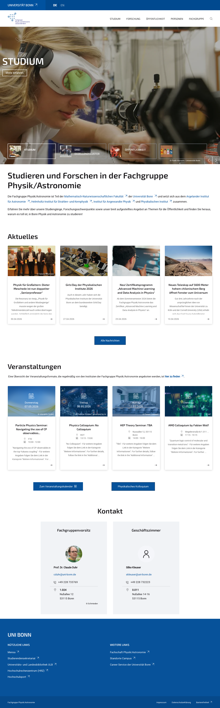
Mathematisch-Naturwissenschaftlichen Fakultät (96, 196)
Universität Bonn (23, 5)
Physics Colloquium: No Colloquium (84, 427)
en (62, 5)
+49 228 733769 (68, 582)
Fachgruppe (196, 18)
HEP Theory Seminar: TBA (136, 425)
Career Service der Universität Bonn (132, 664)
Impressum (161, 702)
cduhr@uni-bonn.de (65, 574)
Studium (115, 18)
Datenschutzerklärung (181, 702)
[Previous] (208, 160)
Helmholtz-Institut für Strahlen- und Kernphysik (61, 201)
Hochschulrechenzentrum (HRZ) (28, 670)
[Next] (216, 160)
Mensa (14, 652)
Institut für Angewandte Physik (114, 201)
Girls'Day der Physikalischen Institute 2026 (84, 286)
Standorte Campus (123, 658)
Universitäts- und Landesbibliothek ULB (32, 664)
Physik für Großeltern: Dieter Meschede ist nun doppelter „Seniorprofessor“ (31, 288)
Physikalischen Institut (156, 201)
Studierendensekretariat (24, 658)
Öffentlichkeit (155, 18)
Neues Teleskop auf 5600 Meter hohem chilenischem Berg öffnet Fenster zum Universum (189, 288)
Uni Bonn (19, 634)
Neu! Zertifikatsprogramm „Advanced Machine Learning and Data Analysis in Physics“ (136, 288)
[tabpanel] (110, 95)
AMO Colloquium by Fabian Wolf (188, 425)
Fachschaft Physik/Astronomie (130, 652)
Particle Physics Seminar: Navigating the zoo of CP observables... (31, 429)
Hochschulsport (19, 676)
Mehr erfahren (15, 73)
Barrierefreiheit (204, 702)
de (55, 5)
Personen (177, 18)
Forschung (133, 18)
